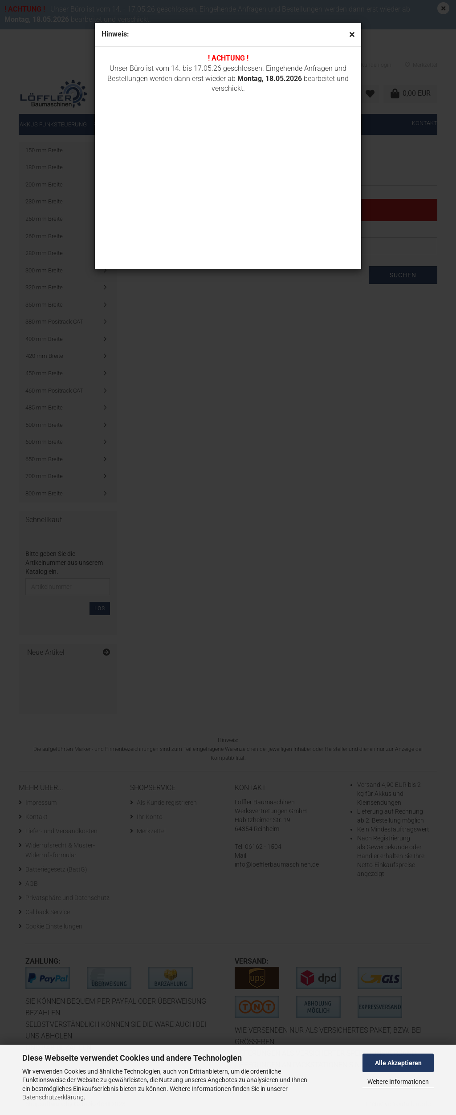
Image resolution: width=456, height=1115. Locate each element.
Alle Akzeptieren (398, 1062)
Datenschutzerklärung (53, 1097)
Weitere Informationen (398, 1081)
